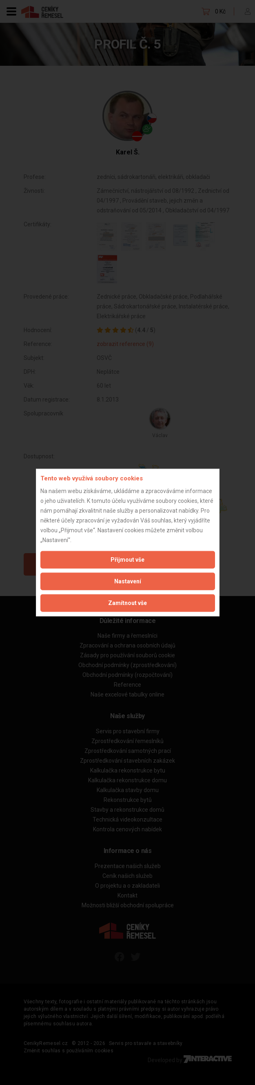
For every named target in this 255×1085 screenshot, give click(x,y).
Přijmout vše (127, 559)
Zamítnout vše (127, 602)
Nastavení (127, 581)
